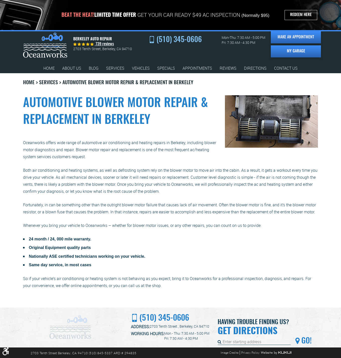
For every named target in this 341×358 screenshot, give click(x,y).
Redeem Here (301, 15)
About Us (71, 68)
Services (115, 68)
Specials (166, 68)
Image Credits (229, 352)
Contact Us (286, 68)
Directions (255, 68)
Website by (276, 352)
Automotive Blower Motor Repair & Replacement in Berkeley (127, 82)
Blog (94, 68)
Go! (306, 341)
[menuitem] (49, 68)
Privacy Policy (250, 352)
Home (49, 68)
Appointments (197, 68)
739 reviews (104, 44)
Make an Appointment (296, 37)
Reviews (228, 68)
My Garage (296, 51)
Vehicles (141, 68)
